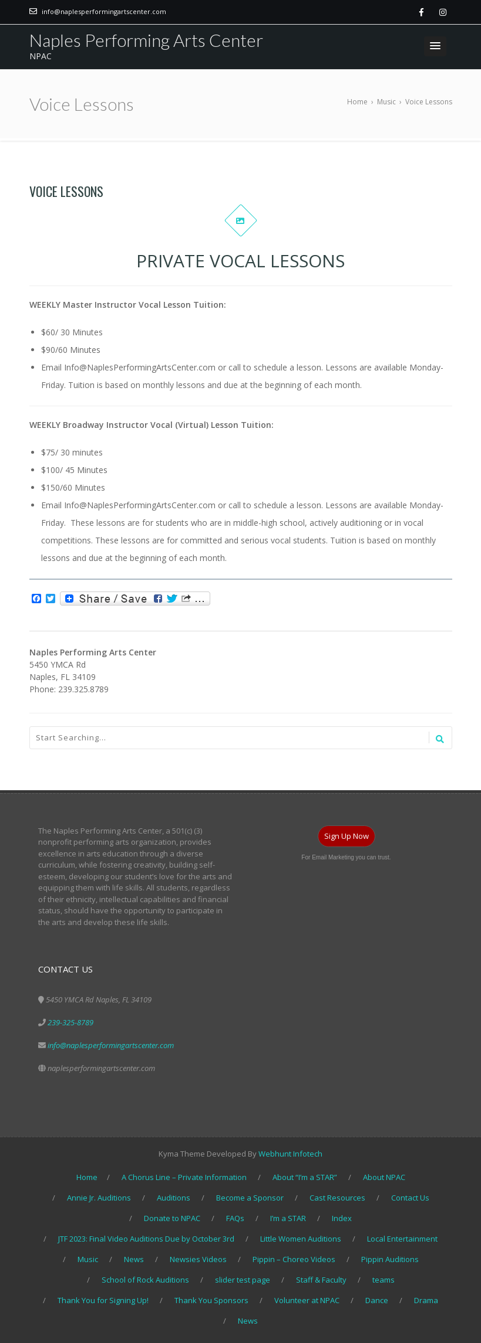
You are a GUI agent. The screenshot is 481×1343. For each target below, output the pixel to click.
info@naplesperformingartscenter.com (104, 11)
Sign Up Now (346, 836)
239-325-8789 (70, 1022)
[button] (435, 46)
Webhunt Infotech (290, 1153)
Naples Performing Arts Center (146, 39)
